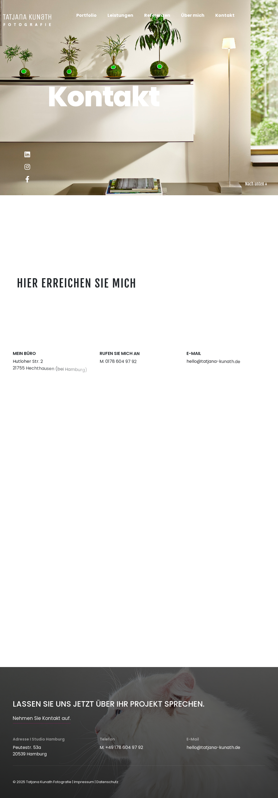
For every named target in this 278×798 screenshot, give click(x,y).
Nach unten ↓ (256, 184)
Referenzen (157, 15)
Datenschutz (107, 781)
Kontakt (225, 15)
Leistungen (120, 15)
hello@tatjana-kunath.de (213, 747)
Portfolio (86, 15)
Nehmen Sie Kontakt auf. (42, 718)
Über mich (192, 15)
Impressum (84, 781)
